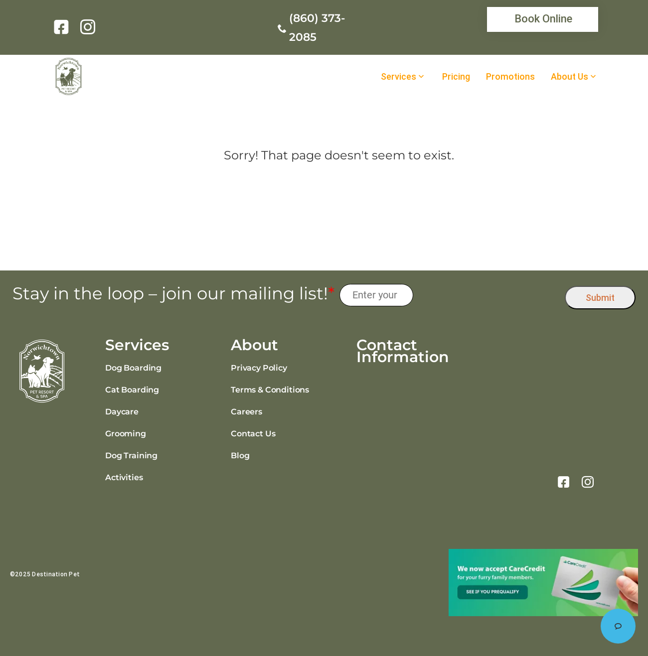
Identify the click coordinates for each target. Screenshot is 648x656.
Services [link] (398, 76)
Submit (600, 297)
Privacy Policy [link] (259, 368)
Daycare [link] (122, 411)
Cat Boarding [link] (132, 389)
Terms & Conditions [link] (270, 389)
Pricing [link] (456, 76)
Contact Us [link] (253, 433)
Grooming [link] (125, 433)
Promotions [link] (510, 76)
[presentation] (489, 295)
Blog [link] (240, 455)
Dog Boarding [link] (133, 368)
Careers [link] (246, 411)
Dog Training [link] (131, 455)
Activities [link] (124, 477)
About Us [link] (569, 76)
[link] (63, 26)
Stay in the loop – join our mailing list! (173, 293)
